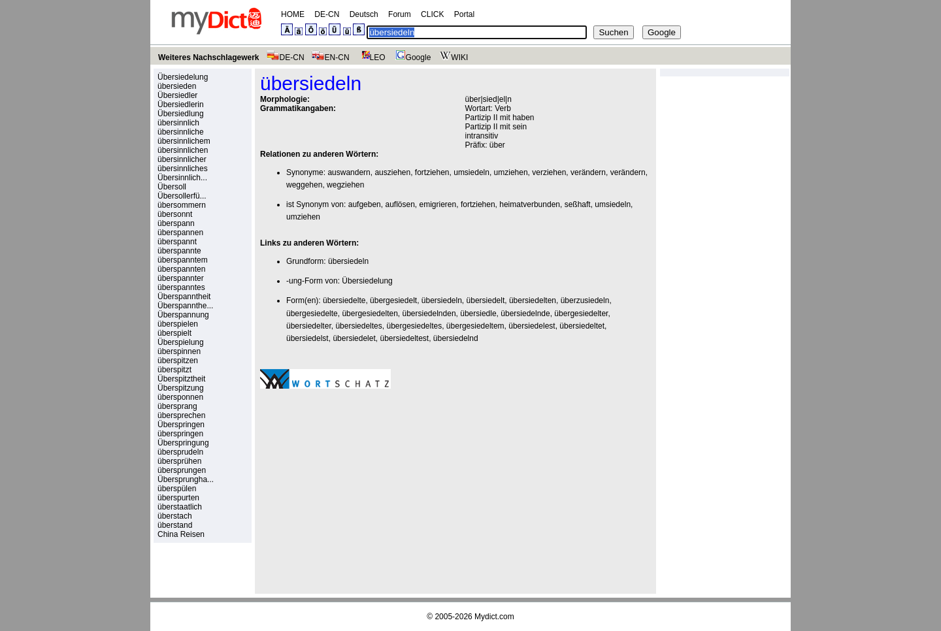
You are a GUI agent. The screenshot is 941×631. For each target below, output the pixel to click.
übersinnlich (178, 122)
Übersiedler (177, 95)
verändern (588, 172)
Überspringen (181, 424)
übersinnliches (182, 168)
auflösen (399, 204)
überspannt (177, 241)
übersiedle (478, 313)
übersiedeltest (404, 338)
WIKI (452, 57)
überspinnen (179, 351)
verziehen (549, 172)
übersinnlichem (183, 141)
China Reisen (181, 534)
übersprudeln (180, 452)
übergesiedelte (312, 313)
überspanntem (182, 260)
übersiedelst (307, 338)
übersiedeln (348, 261)
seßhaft (578, 204)
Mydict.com (494, 616)
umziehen (511, 172)
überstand (174, 525)
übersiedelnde (525, 313)
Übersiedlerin (180, 104)
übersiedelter (308, 326)
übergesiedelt (393, 300)
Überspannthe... (185, 305)
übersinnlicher (181, 159)
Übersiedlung (180, 113)
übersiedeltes (358, 326)
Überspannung (183, 314)
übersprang (177, 406)
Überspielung (180, 342)
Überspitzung (180, 388)
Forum (399, 14)
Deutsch (364, 14)
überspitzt (174, 369)
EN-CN (330, 57)
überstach (174, 516)
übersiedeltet (581, 326)
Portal (464, 14)
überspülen (176, 488)
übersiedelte (344, 300)
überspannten (181, 269)
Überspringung (183, 442)
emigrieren (438, 204)
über (497, 145)
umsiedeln (471, 172)
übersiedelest (531, 326)
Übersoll (171, 186)
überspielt (174, 333)
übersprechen (181, 415)
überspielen (177, 324)
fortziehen (432, 172)
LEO (371, 57)
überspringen (180, 433)
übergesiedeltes (414, 326)
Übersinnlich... (182, 177)
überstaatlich (179, 506)
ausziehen (392, 172)
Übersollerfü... (181, 196)
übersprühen (179, 461)
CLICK (432, 14)
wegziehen (345, 184)
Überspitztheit (181, 378)
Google (411, 57)
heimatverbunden (529, 204)
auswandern (348, 172)
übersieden (176, 86)
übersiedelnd (455, 338)
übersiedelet (354, 338)
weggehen (304, 184)
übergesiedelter (581, 313)
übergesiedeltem (475, 326)
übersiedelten (532, 300)
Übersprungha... (185, 479)
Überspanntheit (183, 296)
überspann (176, 223)
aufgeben (364, 204)
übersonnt (174, 214)
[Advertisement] (370, 489)
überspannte (179, 250)
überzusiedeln (585, 300)
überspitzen (177, 360)
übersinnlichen (182, 150)
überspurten (178, 497)
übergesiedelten (369, 313)
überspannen (180, 232)
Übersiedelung (182, 77)
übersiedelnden (428, 313)
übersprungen (181, 470)
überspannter (180, 278)
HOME (293, 14)
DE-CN (326, 14)
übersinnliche (180, 132)
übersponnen (180, 397)
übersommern (181, 205)
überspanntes (181, 287)
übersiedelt (486, 300)
